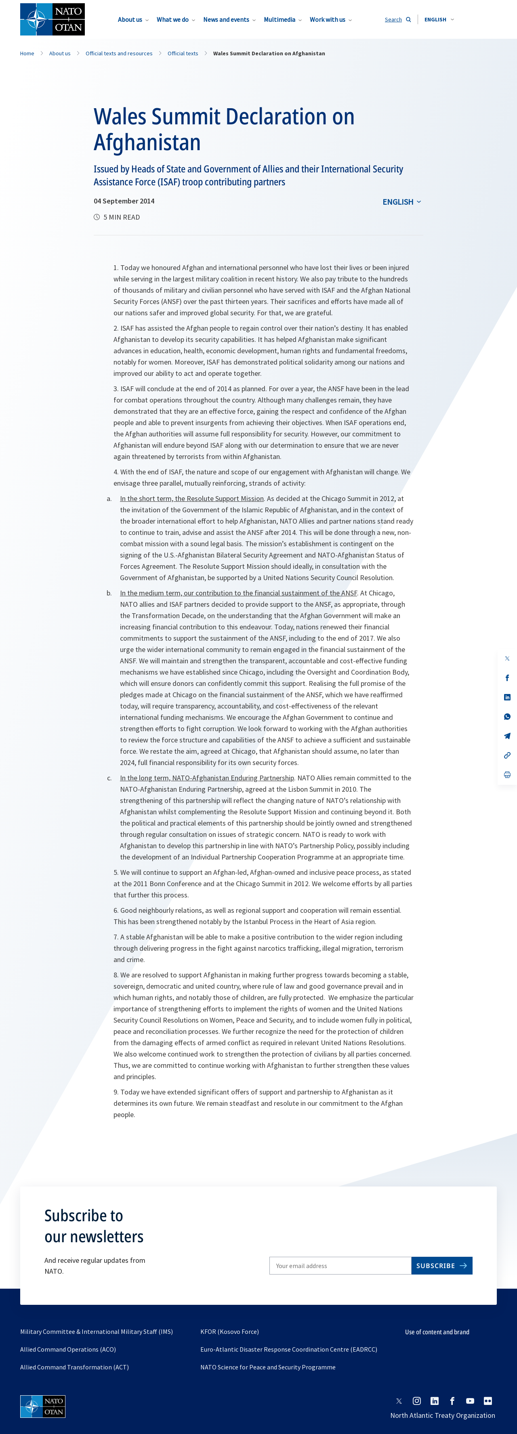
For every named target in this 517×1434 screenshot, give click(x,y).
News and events (226, 19)
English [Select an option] (398, 202)
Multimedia (279, 19)
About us (130, 19)
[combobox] (439, 19)
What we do (173, 19)
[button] (439, 19)
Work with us (327, 19)
